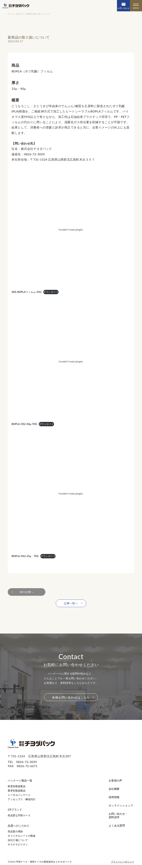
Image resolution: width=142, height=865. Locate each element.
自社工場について (18, 840)
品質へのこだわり (18, 825)
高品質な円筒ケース (19, 815)
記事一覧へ (71, 603)
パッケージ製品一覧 (20, 780)
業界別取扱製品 (16, 790)
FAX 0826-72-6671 (22, 766)
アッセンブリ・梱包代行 (21, 799)
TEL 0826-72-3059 (22, 762)
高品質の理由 (15, 831)
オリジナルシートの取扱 (21, 835)
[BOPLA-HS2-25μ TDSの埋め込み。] (70, 493)
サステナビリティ (18, 844)
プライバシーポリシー (122, 861)
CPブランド (15, 809)
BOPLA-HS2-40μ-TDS (24, 424)
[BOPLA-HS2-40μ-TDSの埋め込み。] (70, 361)
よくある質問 (117, 825)
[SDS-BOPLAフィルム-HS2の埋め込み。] (70, 229)
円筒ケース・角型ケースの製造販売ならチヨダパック (44, 861)
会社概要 (114, 788)
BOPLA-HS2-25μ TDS (24, 556)
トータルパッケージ (19, 794)
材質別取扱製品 (16, 786)
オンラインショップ (121, 805)
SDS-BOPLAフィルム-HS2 (26, 291)
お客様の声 (115, 780)
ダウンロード (51, 291)
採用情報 (114, 797)
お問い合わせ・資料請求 (118, 815)
